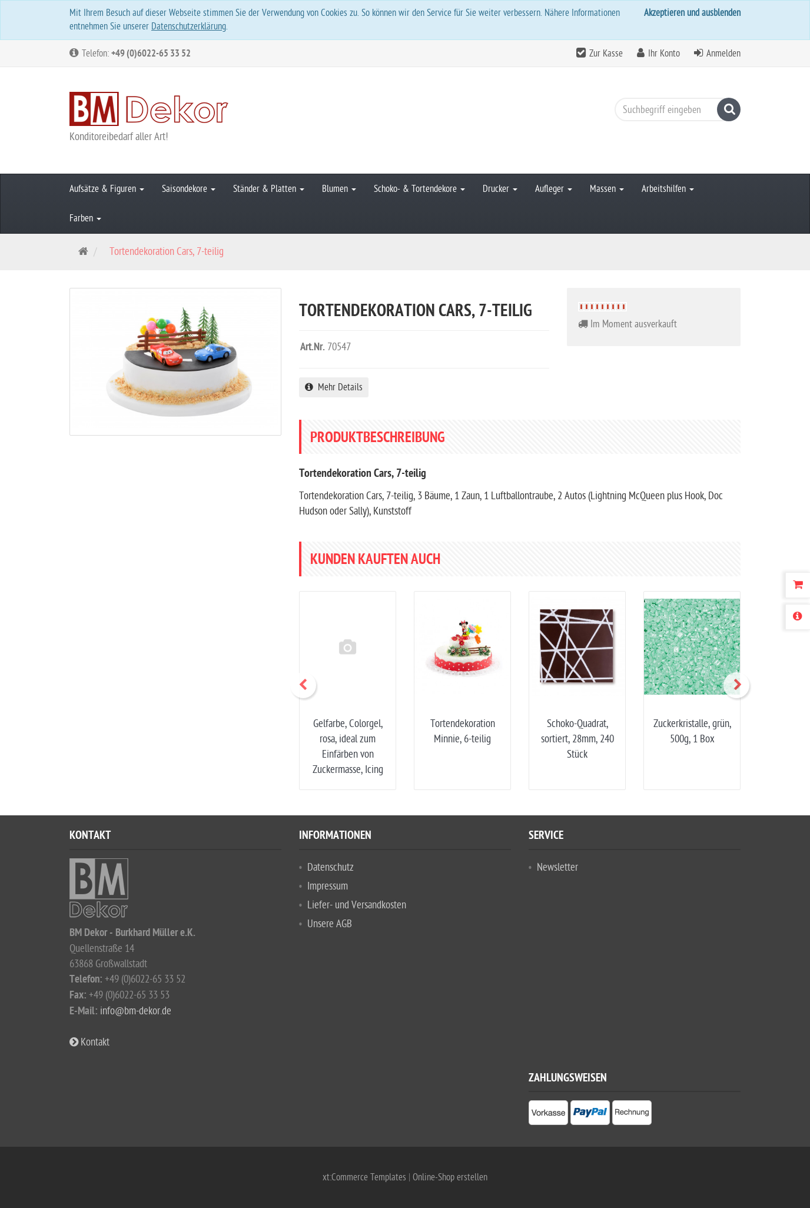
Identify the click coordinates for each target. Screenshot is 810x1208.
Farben (85, 218)
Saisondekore (188, 189)
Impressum (327, 886)
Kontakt (89, 1042)
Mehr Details (334, 387)
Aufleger (553, 189)
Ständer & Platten (268, 189)
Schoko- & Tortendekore (419, 189)
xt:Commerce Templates (366, 1177)
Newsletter (557, 867)
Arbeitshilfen (668, 189)
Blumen (339, 189)
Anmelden (723, 53)
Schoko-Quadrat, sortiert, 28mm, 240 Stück (577, 739)
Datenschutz (330, 867)
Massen (607, 189)
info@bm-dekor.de (135, 1011)
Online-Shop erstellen (450, 1177)
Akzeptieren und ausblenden (692, 13)
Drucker (500, 189)
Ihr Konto (664, 53)
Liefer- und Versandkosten (356, 905)
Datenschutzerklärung (188, 26)
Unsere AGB (329, 924)
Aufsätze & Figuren (106, 189)
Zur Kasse (606, 53)
